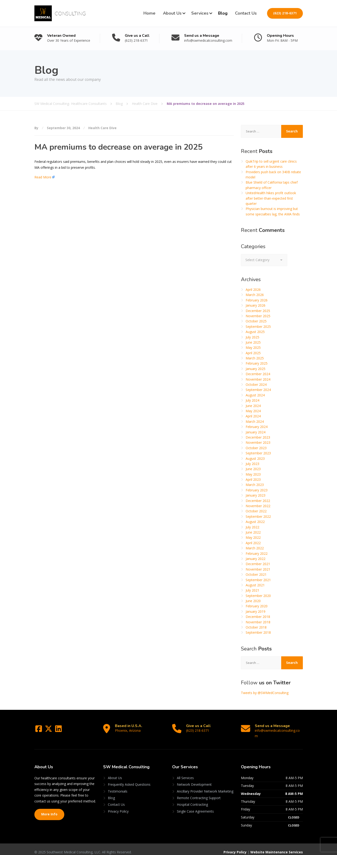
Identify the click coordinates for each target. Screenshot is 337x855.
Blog (222, 13)
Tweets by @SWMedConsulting (264, 693)
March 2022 (255, 548)
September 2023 (258, 453)
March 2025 (255, 358)
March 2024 (255, 421)
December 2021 (258, 564)
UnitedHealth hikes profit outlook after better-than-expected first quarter (271, 198)
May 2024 (253, 411)
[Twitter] (49, 730)
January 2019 (255, 611)
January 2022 (255, 558)
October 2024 (256, 384)
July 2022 (252, 527)
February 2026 (257, 300)
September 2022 (258, 516)
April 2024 (253, 416)
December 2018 (258, 616)
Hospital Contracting (192, 799)
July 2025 (252, 337)
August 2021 (255, 585)
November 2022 (258, 506)
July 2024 (252, 400)
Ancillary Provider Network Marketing (205, 786)
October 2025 (256, 321)
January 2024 (255, 432)
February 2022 (257, 553)
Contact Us (246, 13)
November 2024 (258, 379)
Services (199, 13)
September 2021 (258, 580)
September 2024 (258, 389)
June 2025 (253, 342)
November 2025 (258, 316)
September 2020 (258, 595)
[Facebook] (39, 730)
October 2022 (256, 511)
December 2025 (258, 310)
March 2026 (255, 294)
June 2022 (253, 532)
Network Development (194, 779)
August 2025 (255, 331)
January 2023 (255, 495)
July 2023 (252, 463)
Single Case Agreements (195, 806)
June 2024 (253, 405)
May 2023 (253, 474)
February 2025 (257, 363)
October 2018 (256, 627)
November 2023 (258, 442)
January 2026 (255, 305)
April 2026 (253, 289)
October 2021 (256, 574)
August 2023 (255, 458)
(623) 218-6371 (285, 13)
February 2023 (257, 490)
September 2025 (258, 326)
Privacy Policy (118, 806)
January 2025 (255, 368)
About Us (172, 13)
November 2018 (258, 622)
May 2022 (253, 537)
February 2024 (257, 426)
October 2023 (256, 448)
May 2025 (253, 347)
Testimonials (117, 786)
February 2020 (257, 606)
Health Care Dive (102, 128)
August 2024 (255, 395)
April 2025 (253, 353)
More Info (49, 809)
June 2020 (253, 601)
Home (149, 13)
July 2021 (252, 590)
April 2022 (253, 543)
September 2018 (258, 632)
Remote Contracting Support (199, 792)
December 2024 (258, 374)
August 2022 (255, 521)
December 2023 (258, 437)
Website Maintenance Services (276, 847)
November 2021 (258, 569)
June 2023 (253, 469)
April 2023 (253, 479)
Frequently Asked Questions (129, 779)
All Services (185, 772)
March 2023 (255, 484)
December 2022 (258, 500)
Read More (42, 177)
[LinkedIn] (58, 730)
